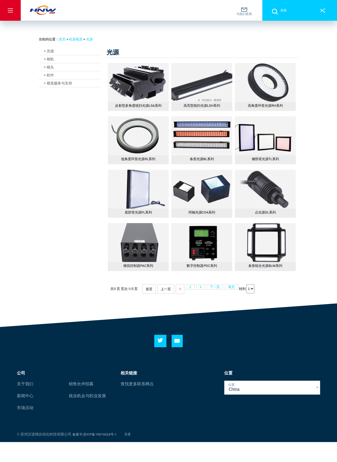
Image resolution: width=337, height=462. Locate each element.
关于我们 (25, 383)
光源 (89, 39)
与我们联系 (244, 11)
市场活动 (25, 407)
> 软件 (49, 75)
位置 (231, 385)
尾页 (231, 287)
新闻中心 (25, 395)
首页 (62, 39)
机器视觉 (75, 39)
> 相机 (49, 59)
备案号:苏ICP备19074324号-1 (94, 434)
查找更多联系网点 (137, 383)
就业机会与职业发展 (87, 395)
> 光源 (49, 51)
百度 (127, 434)
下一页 (215, 287)
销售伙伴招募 (81, 383)
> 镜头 (49, 67)
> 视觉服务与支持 (58, 83)
